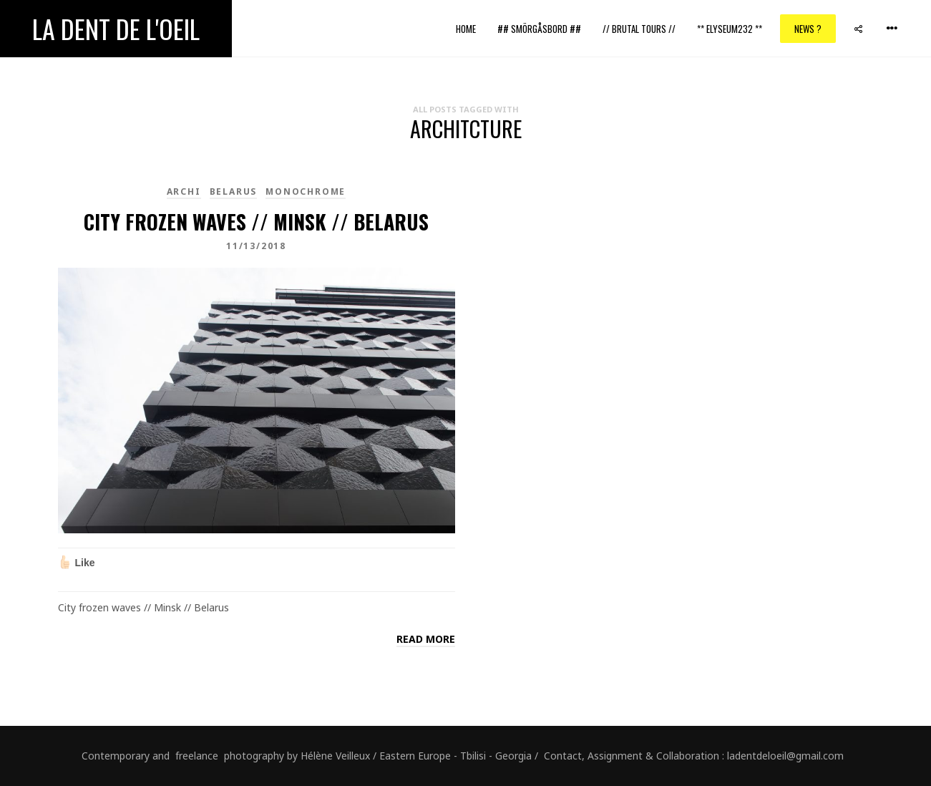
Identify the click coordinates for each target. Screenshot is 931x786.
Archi (184, 191)
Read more (425, 639)
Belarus (234, 191)
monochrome (305, 191)
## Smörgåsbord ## (539, 28)
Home (466, 28)
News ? (808, 28)
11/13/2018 (256, 246)
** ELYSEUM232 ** (729, 28)
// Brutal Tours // (639, 28)
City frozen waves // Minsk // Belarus (256, 221)
